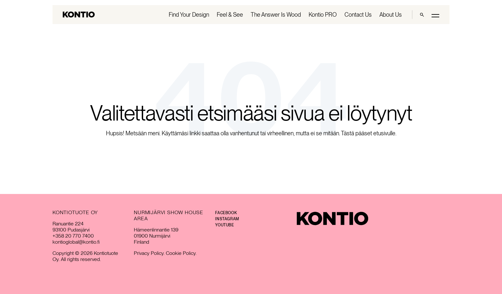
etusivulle (384, 133)
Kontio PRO (323, 14)
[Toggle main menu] (435, 15)
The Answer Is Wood (276, 14)
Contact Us (358, 14)
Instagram (227, 219)
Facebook (226, 213)
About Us (390, 14)
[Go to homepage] (79, 15)
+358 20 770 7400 (73, 236)
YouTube (224, 225)
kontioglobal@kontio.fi (76, 242)
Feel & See (230, 14)
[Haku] (422, 14)
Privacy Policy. (149, 253)
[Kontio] (332, 218)
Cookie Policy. (181, 253)
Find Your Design (189, 14)
